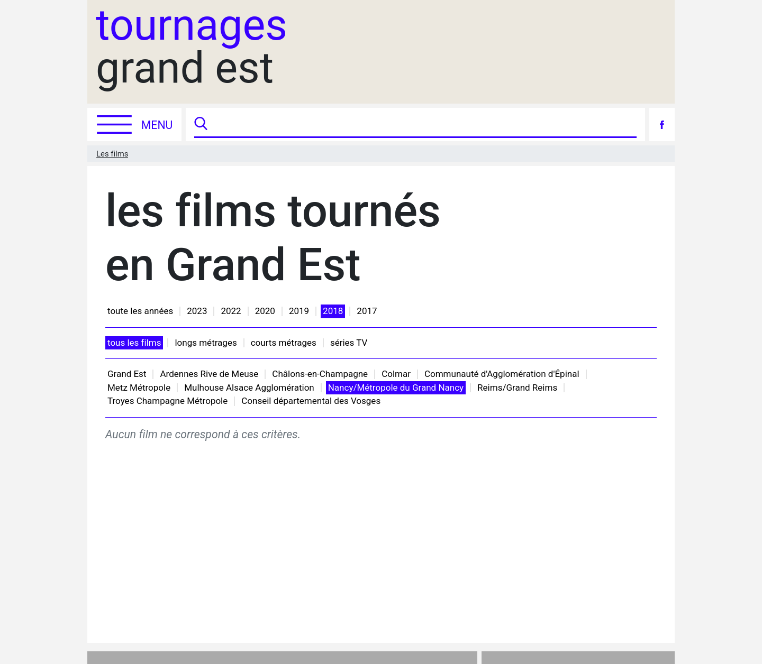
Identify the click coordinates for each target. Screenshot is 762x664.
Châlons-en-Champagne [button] (320, 373)
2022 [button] (231, 311)
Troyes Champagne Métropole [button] (167, 400)
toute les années (140, 311)
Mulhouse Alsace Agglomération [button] (249, 387)
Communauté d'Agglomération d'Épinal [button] (501, 373)
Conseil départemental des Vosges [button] (310, 400)
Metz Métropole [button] (138, 387)
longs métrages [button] (206, 342)
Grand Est (126, 373)
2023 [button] (197, 311)
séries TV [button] (348, 342)
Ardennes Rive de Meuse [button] (209, 373)
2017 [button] (367, 311)
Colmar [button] (396, 373)
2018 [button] (333, 311)
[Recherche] (423, 124)
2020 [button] (265, 311)
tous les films (134, 342)
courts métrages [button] (283, 342)
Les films (112, 154)
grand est (191, 47)
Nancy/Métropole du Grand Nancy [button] (396, 387)
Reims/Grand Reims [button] (517, 387)
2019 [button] (299, 311)
